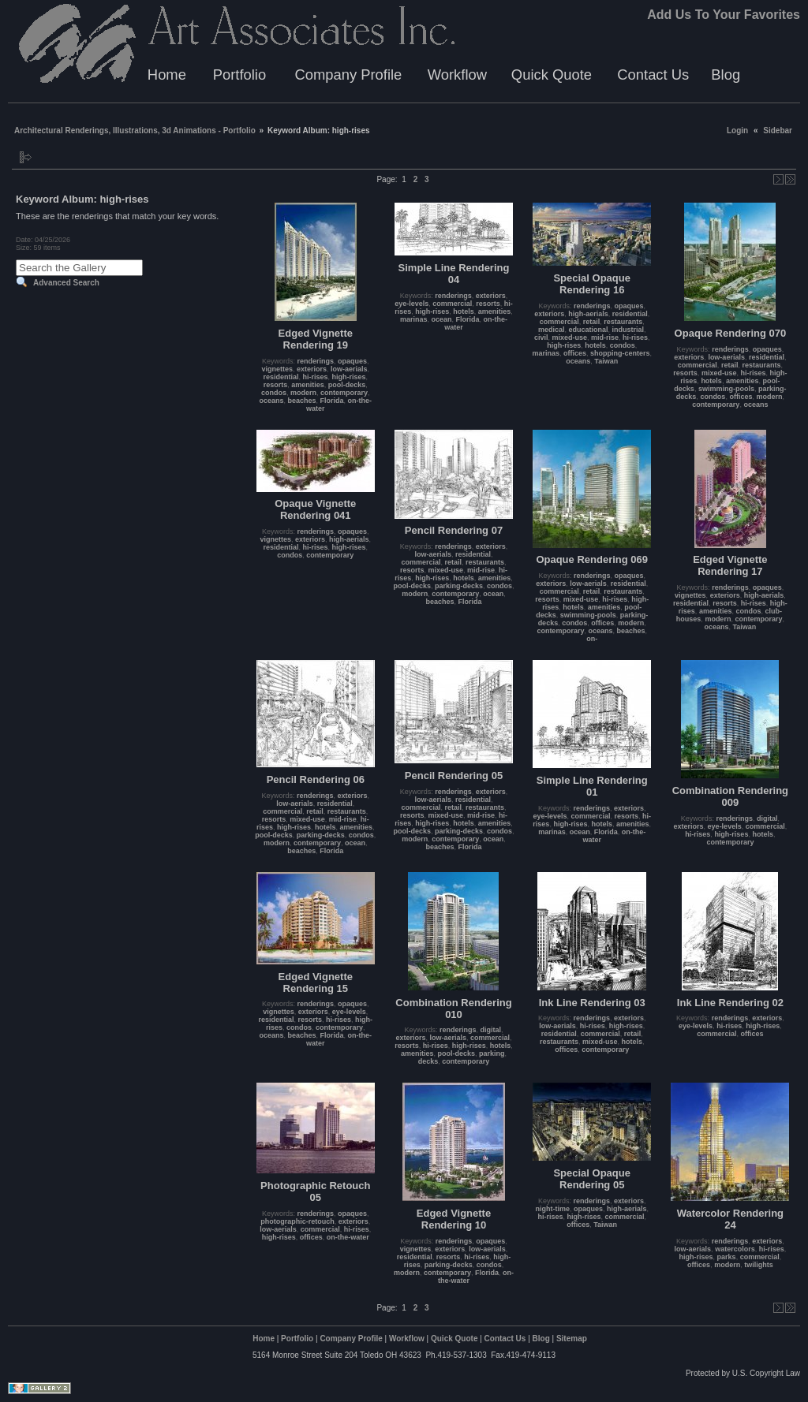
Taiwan (606, 361)
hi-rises (315, 377)
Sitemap (571, 1338)
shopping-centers (620, 353)
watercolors (735, 1249)
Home (167, 74)
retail (591, 322)
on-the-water (348, 1237)
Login (737, 130)
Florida (332, 401)
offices (574, 353)
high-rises (349, 377)
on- (591, 639)
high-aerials (588, 314)
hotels (463, 311)
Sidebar (777, 130)
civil (541, 337)
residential (280, 377)
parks (726, 1257)
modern (303, 393)
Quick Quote (551, 74)
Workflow (457, 74)
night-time (552, 1209)
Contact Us (653, 74)
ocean (441, 319)
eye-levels (411, 304)
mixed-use (569, 337)
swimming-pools (726, 389)
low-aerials (349, 369)
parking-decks (459, 586)
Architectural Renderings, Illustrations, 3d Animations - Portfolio (135, 130)
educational (588, 330)
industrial (628, 330)
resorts (276, 385)
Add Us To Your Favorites (723, 14)
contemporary (344, 393)
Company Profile (348, 74)
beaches (302, 401)
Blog (725, 74)
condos (273, 393)
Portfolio (239, 74)
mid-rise (605, 337)
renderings (316, 361)
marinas (414, 319)
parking (492, 1053)
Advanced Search (66, 282)
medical (551, 330)
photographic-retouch (297, 1221)
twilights (758, 1265)
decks (428, 1061)
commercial (452, 304)
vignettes (277, 369)
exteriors (312, 369)
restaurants (623, 322)
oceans (271, 401)
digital (767, 818)
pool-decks (347, 385)
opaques (352, 361)
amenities (307, 385)
